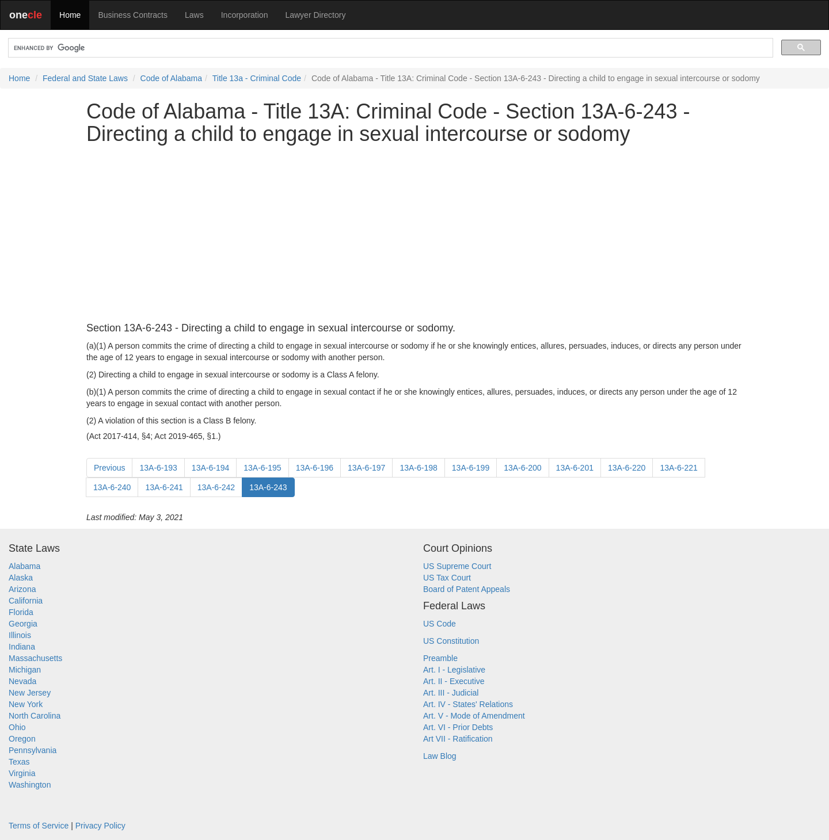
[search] (389, 48)
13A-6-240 (112, 487)
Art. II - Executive (454, 681)
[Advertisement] (414, 234)
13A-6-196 (314, 467)
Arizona (22, 589)
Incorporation (244, 15)
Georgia (23, 623)
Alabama (24, 566)
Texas (19, 761)
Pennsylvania (32, 750)
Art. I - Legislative (454, 669)
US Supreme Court (457, 566)
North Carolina (34, 715)
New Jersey (30, 692)
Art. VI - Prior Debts (458, 727)
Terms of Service (39, 825)
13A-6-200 (522, 467)
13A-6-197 (366, 467)
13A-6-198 (418, 467)
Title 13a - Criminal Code (256, 78)
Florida (21, 612)
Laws (194, 15)
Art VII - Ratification (458, 738)
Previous (109, 467)
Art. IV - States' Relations (468, 704)
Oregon (22, 738)
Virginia (22, 773)
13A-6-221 (678, 467)
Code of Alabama (171, 78)
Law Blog (440, 756)
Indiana (22, 646)
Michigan (25, 669)
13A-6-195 (262, 467)
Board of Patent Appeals (466, 589)
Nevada (22, 681)
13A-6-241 (163, 487)
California (26, 600)
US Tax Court (447, 577)
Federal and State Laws (85, 78)
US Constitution (451, 641)
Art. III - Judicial (450, 692)
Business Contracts (133, 15)
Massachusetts (35, 658)
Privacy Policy (100, 825)
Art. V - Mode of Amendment (474, 715)
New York (26, 704)
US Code (439, 623)
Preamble (440, 658)
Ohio (17, 727)
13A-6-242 (216, 487)
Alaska (21, 577)
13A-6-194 (210, 467)
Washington (30, 784)
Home (70, 15)
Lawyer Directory (315, 15)
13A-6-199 (470, 467)
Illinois (20, 635)
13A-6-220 (626, 467)
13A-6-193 (158, 467)
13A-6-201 (575, 467)
